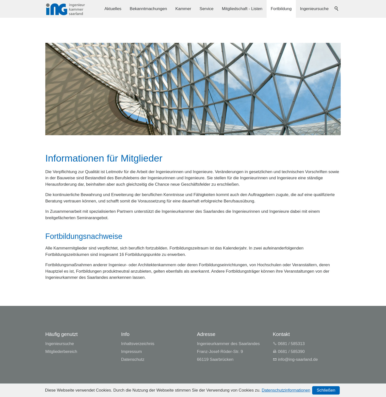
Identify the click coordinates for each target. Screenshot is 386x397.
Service (207, 8)
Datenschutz (133, 359)
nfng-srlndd (298, 359)
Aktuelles (112, 8)
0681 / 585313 (291, 343)
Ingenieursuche (314, 8)
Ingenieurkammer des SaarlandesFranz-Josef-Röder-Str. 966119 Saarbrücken (228, 351)
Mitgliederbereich (61, 351)
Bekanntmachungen (148, 8)
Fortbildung (281, 8)
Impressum (131, 351)
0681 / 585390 (291, 351)
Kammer (183, 8)
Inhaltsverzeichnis (137, 343)
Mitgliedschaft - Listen (242, 8)
